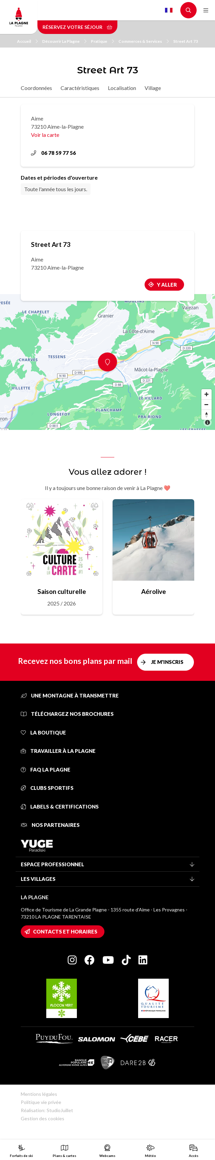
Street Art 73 (185, 41)
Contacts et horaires (65, 931)
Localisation (122, 88)
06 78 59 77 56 (53, 153)
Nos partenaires (50, 825)
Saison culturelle (61, 591)
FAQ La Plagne (45, 769)
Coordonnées (36, 88)
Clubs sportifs (47, 788)
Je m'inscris (167, 662)
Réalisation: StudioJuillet (47, 1110)
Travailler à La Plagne (58, 751)
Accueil (27, 41)
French (168, 10)
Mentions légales (39, 1094)
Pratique (102, 41)
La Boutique (43, 732)
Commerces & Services (143, 41)
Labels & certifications (60, 806)
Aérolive (153, 591)
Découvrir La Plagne (64, 41)
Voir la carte (45, 134)
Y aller (167, 285)
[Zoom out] (206, 404)
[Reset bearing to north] (206, 415)
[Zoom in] (206, 394)
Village (153, 88)
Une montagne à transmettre (70, 695)
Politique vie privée (41, 1102)
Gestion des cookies (42, 1118)
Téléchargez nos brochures (67, 714)
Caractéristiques (80, 88)
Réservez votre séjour (77, 27)
